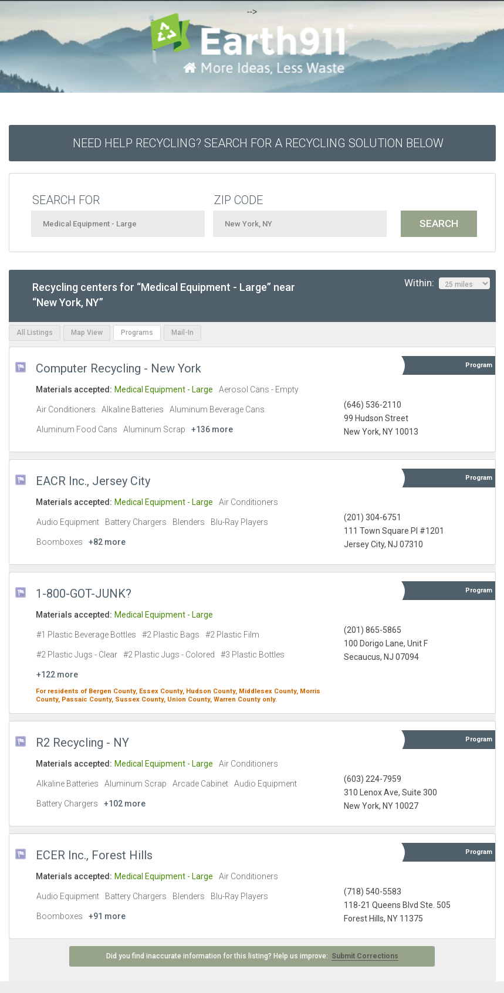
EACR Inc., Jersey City (93, 481)
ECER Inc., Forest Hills (94, 855)
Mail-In (182, 332)
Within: (447, 283)
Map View (87, 332)
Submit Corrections (365, 956)
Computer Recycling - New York (118, 368)
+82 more (107, 542)
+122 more (57, 674)
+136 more (212, 429)
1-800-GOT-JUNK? (83, 594)
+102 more (125, 803)
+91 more (107, 916)
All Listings (34, 332)
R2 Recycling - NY (82, 743)
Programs (137, 332)
